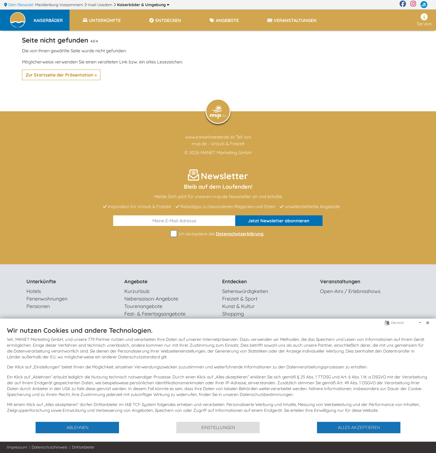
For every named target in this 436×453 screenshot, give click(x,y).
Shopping (233, 314)
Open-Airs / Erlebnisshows (350, 291)
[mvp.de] (423, 4)
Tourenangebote (143, 306)
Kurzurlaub (137, 291)
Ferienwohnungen (46, 299)
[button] (52, 18)
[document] (218, 373)
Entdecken (234, 281)
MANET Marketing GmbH (226, 152)
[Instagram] (413, 4)
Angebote (135, 281)
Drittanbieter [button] (83, 447)
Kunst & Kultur (238, 306)
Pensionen (38, 306)
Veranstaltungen (340, 281)
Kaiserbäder (143, 4)
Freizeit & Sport (239, 299)
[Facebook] (403, 4)
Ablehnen (77, 427)
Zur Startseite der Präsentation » (61, 75)
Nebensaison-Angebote (151, 299)
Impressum (17, 447)
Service (424, 19)
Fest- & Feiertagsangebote (154, 314)
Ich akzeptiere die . (218, 233)
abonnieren (278, 220)
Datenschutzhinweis (50, 447)
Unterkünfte (41, 281)
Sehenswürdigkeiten (245, 291)
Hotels (33, 291)
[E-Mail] (174, 220)
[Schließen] (427, 323)
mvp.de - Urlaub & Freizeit (218, 143)
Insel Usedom (100, 4)
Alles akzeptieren (359, 427)
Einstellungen (218, 427)
